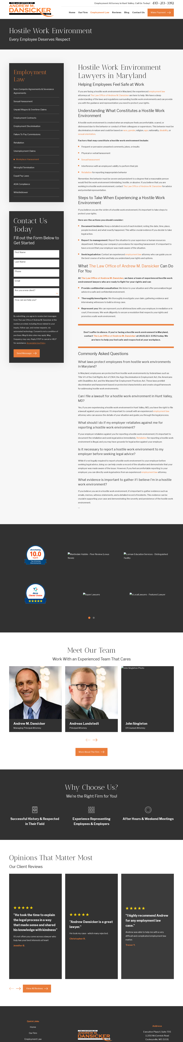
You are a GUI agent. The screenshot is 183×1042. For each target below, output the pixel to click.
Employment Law (33, 1039)
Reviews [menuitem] (116, 12)
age (146, 130)
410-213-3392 (163, 3)
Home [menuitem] (72, 12)
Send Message (27, 353)
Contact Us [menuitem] (138, 12)
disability (164, 130)
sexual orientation (86, 134)
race (125, 130)
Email (17, 281)
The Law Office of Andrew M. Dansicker (109, 95)
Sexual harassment (90, 159)
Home (33, 1027)
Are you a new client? (25, 290)
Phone (18, 271)
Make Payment (161, 12)
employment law (157, 91)
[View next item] (18, 988)
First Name (20, 252)
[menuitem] (36, 91)
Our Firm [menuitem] (83, 12)
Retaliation (86, 172)
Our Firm (33, 1033)
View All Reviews (37, 989)
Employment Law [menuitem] (99, 12)
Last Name (20, 261)
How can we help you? (25, 300)
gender (131, 130)
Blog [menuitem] (126, 12)
